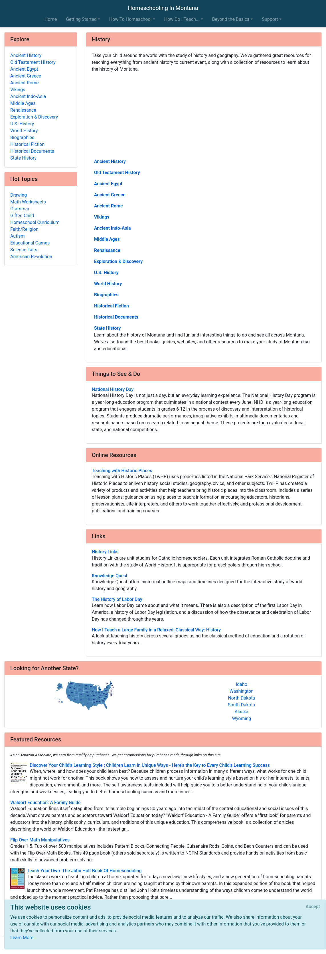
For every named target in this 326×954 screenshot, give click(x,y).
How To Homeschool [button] (130, 19)
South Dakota (241, 705)
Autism (17, 236)
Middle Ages (107, 239)
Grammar (19, 208)
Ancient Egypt (108, 183)
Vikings (102, 217)
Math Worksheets (28, 202)
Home (50, 19)
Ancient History (110, 161)
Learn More (21, 937)
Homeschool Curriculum (35, 222)
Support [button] (270, 19)
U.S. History (106, 272)
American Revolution (31, 256)
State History (107, 328)
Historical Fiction (111, 306)
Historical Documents (116, 317)
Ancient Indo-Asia (112, 228)
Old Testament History (117, 172)
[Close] (313, 907)
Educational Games (30, 243)
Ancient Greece (109, 194)
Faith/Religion (24, 229)
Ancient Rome (108, 206)
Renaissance (107, 250)
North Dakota (241, 698)
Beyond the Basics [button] (231, 19)
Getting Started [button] (81, 19)
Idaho (241, 684)
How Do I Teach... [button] (182, 19)
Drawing (18, 195)
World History (108, 283)
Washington (242, 691)
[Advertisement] (204, 115)
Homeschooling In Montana (163, 8)
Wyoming (241, 718)
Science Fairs (23, 249)
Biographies (106, 294)
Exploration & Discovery (118, 261)
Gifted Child (22, 215)
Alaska (241, 711)
